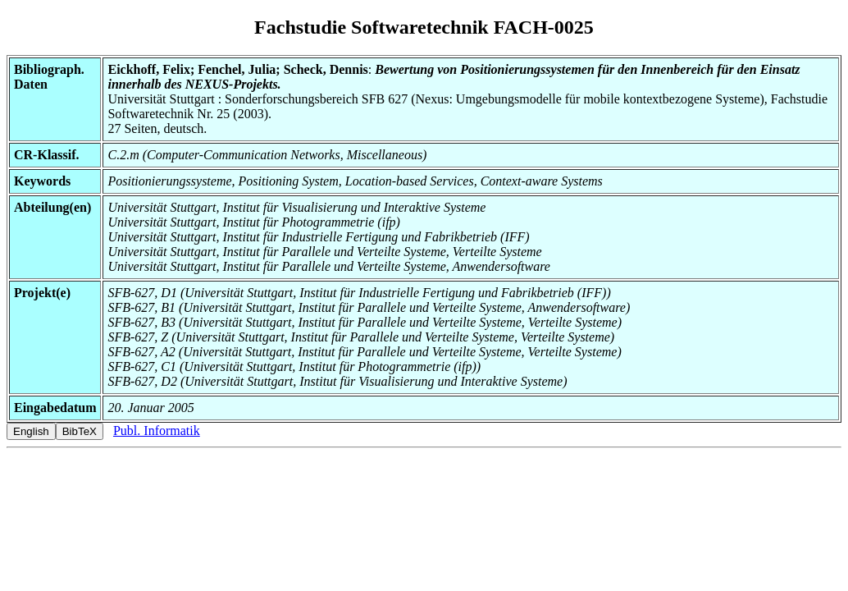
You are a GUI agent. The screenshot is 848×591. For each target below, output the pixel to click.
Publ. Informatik (156, 431)
